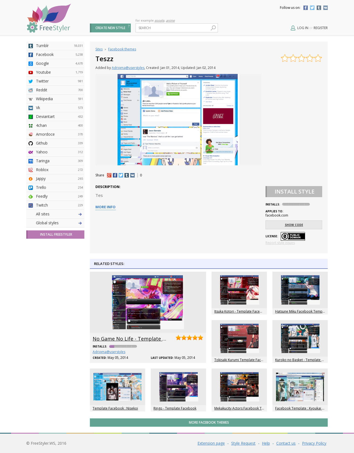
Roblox (59, 170)
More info (105, 206)
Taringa (59, 161)
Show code (294, 225)
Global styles (47, 222)
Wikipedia (59, 99)
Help (266, 443)
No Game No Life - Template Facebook (139, 338)
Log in (302, 27)
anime (170, 20)
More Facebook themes (209, 422)
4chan (59, 125)
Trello (59, 187)
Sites (99, 49)
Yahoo (59, 152)
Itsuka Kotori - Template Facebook (241, 311)
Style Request (243, 443)
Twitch (59, 205)
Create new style (110, 27)
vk (132, 175)
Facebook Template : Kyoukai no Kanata (306, 408)
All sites (43, 214)
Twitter (312, 8)
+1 (109, 175)
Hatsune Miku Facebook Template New (305, 311)
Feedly (59, 196)
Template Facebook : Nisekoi (115, 408)
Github (59, 143)
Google (59, 63)
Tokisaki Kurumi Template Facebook (242, 359)
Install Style (294, 191)
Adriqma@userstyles (128, 67)
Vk (59, 108)
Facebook (305, 8)
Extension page (211, 443)
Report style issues (280, 242)
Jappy (59, 178)
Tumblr (319, 8)
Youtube (59, 72)
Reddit (59, 90)
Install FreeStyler (56, 234)
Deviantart (59, 116)
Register (321, 27)
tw (121, 175)
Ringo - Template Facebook (174, 408)
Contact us (286, 443)
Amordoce (59, 134)
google (159, 20)
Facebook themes (122, 49)
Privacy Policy (314, 443)
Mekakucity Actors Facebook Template (244, 408)
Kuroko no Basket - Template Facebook (306, 359)
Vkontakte (325, 8)
